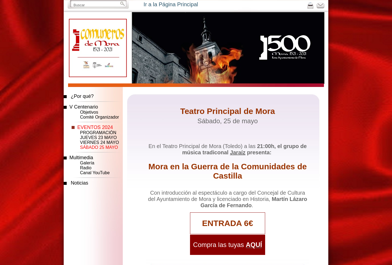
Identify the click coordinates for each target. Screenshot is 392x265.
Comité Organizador (99, 117)
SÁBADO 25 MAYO (99, 147)
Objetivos (89, 112)
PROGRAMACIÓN (98, 132)
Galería (87, 163)
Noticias (79, 183)
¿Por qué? (82, 96)
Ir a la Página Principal (170, 4)
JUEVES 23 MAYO (98, 137)
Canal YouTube (95, 172)
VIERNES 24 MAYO (99, 142)
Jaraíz (238, 152)
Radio (85, 167)
